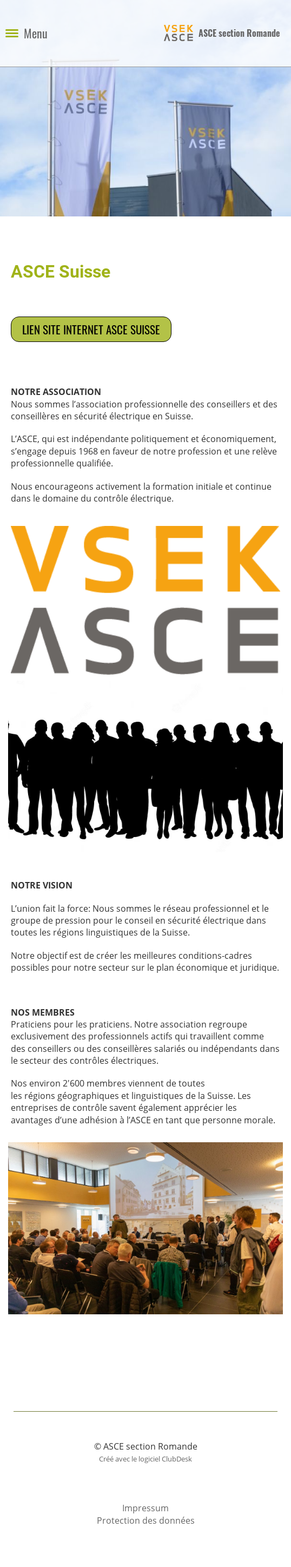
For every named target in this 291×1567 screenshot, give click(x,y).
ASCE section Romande (239, 33)
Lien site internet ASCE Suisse (91, 329)
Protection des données (146, 1520)
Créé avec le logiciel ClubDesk (145, 1459)
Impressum (145, 1508)
